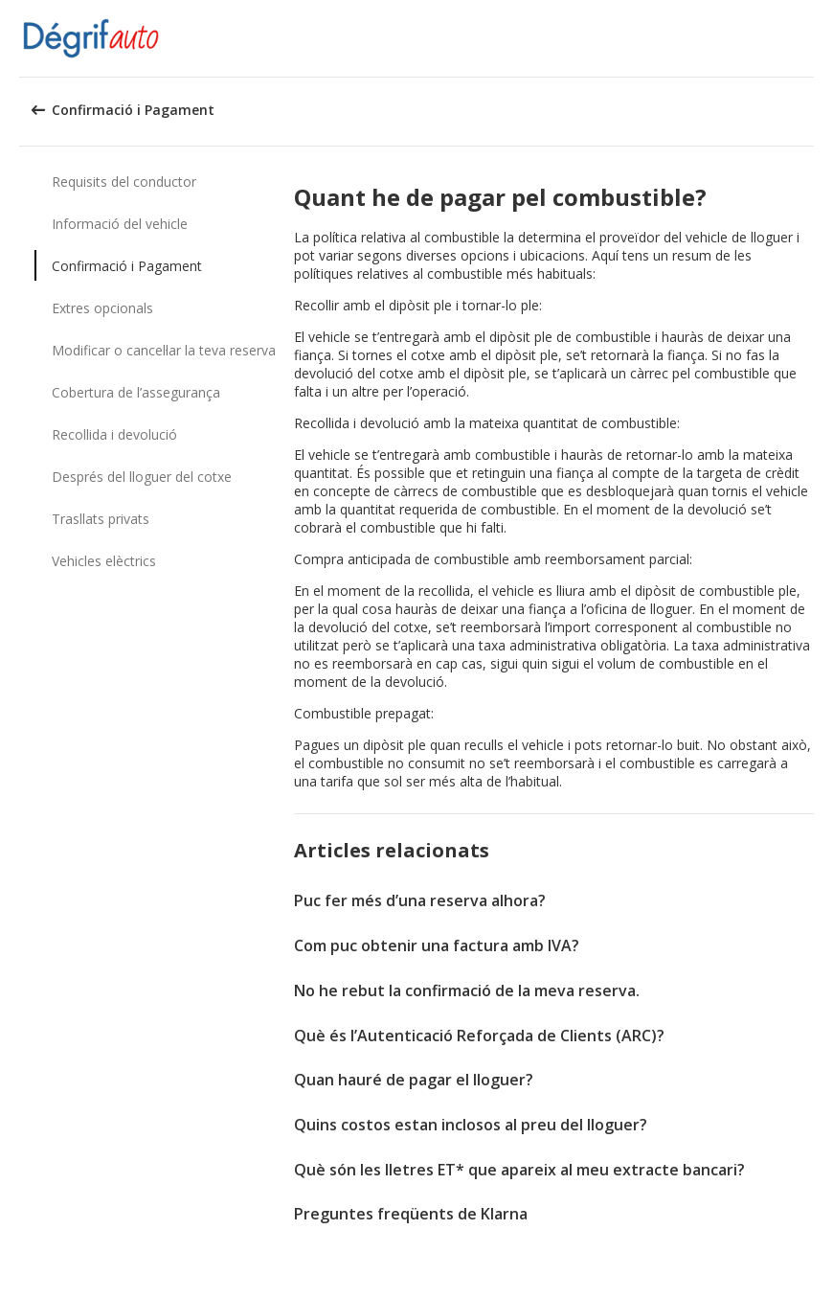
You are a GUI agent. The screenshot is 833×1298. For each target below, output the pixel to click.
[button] (812, 38)
